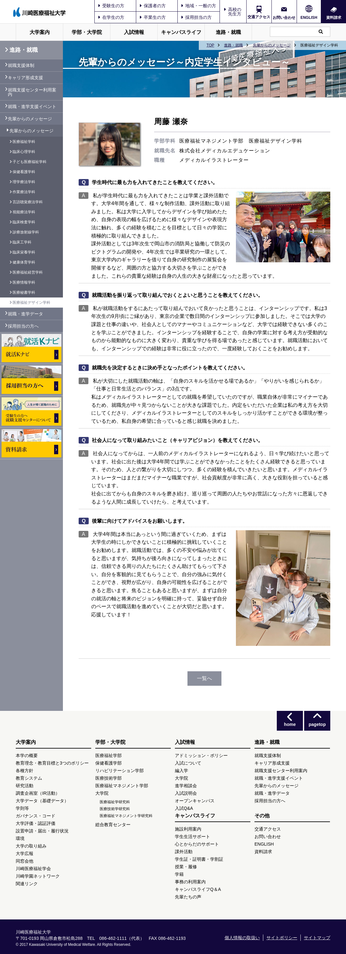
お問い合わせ (284, 17)
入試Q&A (184, 808)
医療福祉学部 (108, 755)
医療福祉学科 (24, 141)
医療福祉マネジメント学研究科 (126, 816)
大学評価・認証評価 (35, 823)
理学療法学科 (24, 182)
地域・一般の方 (198, 5)
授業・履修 (186, 866)
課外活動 (184, 851)
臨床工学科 (22, 242)
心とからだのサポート (197, 844)
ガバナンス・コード (35, 815)
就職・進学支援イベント (32, 106)
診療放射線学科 (26, 232)
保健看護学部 (108, 763)
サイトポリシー (281, 937)
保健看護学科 (24, 172)
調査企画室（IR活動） (38, 793)
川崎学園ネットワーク (38, 876)
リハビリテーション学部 (119, 770)
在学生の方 (111, 17)
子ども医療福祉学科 (30, 162)
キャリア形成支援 (25, 77)
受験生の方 (111, 5)
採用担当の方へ (23, 326)
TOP (210, 45)
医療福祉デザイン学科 (31, 302)
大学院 (102, 793)
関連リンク (27, 883)
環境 (20, 838)
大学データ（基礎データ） (42, 800)
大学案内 (40, 32)
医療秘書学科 (24, 292)
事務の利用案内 (190, 881)
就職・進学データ (25, 313)
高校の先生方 (234, 11)
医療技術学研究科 (115, 809)
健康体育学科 (24, 262)
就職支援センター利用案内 (32, 92)
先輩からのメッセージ (272, 45)
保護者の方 (152, 5)
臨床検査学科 (24, 222)
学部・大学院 (87, 32)
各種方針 (24, 770)
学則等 (22, 808)
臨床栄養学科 (24, 252)
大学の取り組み (31, 845)
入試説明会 (186, 793)
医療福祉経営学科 (28, 272)
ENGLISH (308, 17)
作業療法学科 (24, 192)
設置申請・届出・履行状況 (42, 830)
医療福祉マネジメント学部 (121, 785)
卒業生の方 (152, 17)
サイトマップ (317, 937)
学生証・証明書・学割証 (199, 859)
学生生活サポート (192, 836)
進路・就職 (228, 32)
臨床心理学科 (24, 152)
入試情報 (134, 32)
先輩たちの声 (188, 896)
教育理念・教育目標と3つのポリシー (52, 763)
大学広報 (24, 853)
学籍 (179, 874)
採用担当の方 (196, 17)
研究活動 (24, 785)
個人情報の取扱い (242, 937)
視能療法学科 (24, 212)
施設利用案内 (188, 828)
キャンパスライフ (181, 32)
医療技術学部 (108, 778)
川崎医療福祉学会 (33, 868)
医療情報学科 (24, 282)
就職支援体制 (21, 65)
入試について (188, 763)
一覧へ (204, 678)
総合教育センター (113, 824)
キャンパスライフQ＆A (198, 889)
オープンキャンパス (195, 800)
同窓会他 (24, 861)
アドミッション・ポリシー (201, 755)
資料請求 (333, 17)
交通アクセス (259, 17)
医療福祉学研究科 (115, 802)
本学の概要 (27, 755)
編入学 (181, 770)
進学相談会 (186, 785)
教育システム (29, 778)
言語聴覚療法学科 (28, 202)
